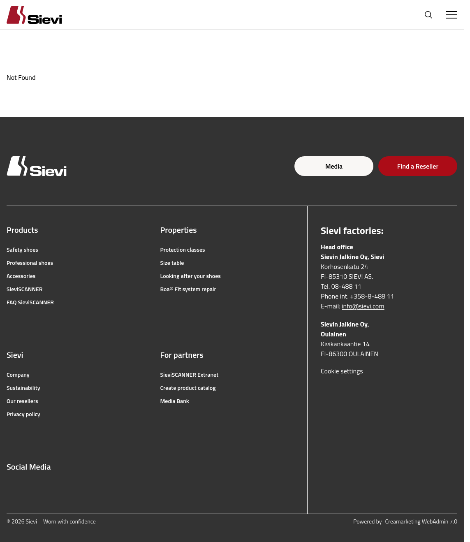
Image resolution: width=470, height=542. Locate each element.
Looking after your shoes (190, 276)
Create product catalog (188, 388)
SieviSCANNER (24, 289)
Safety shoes (22, 250)
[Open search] (428, 15)
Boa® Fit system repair (188, 289)
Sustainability (23, 388)
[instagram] (29, 486)
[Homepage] (44, 14)
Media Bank (174, 401)
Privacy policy (23, 414)
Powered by (405, 521)
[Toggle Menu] (451, 15)
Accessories (21, 276)
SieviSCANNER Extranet (189, 375)
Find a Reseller (417, 166)
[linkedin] (65, 486)
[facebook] (11, 486)
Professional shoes (30, 263)
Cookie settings (342, 371)
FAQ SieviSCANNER (30, 302)
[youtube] (47, 486)
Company (18, 375)
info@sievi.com (363, 306)
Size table (172, 263)
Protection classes (182, 250)
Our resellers (22, 401)
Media (334, 166)
